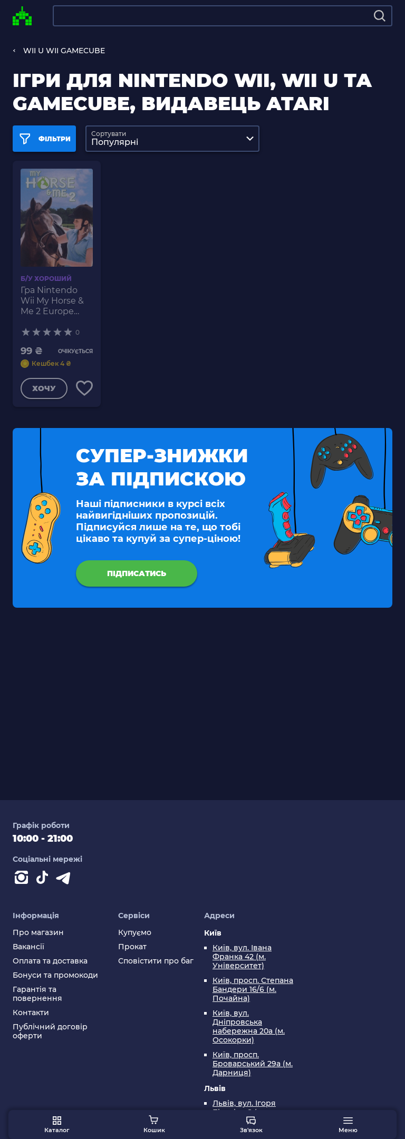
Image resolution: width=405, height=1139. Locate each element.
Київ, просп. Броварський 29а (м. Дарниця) (253, 1063)
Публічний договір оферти (50, 1031)
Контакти (31, 1012)
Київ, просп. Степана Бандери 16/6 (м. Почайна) (253, 989)
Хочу (44, 388)
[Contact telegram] (65, 879)
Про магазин (38, 932)
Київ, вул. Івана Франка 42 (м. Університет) (242, 956)
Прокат (132, 946)
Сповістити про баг (156, 961)
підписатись (136, 573)
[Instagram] (23, 879)
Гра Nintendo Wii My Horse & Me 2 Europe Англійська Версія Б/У (52, 301)
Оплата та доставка (50, 961)
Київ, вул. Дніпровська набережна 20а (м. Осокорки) (249, 1027)
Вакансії (28, 946)
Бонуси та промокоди (55, 975)
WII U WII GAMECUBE (64, 50)
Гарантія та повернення (37, 994)
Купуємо (134, 932)
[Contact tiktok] (44, 879)
